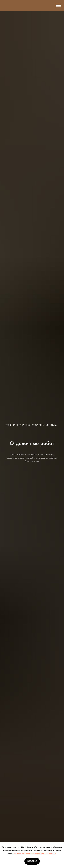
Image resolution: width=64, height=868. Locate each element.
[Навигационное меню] (58, 5)
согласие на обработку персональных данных (34, 853)
